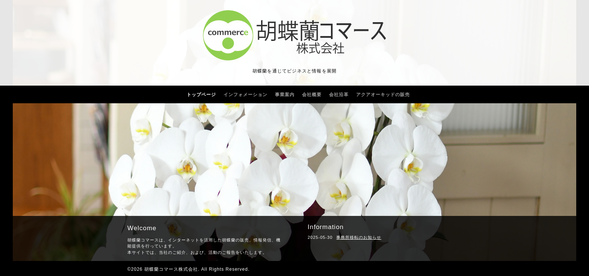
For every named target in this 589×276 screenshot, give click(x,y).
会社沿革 (339, 94)
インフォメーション (245, 94)
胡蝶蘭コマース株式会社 (171, 269)
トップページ (201, 94)
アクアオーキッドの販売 (383, 94)
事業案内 (284, 94)
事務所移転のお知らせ (358, 237)
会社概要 (312, 94)
